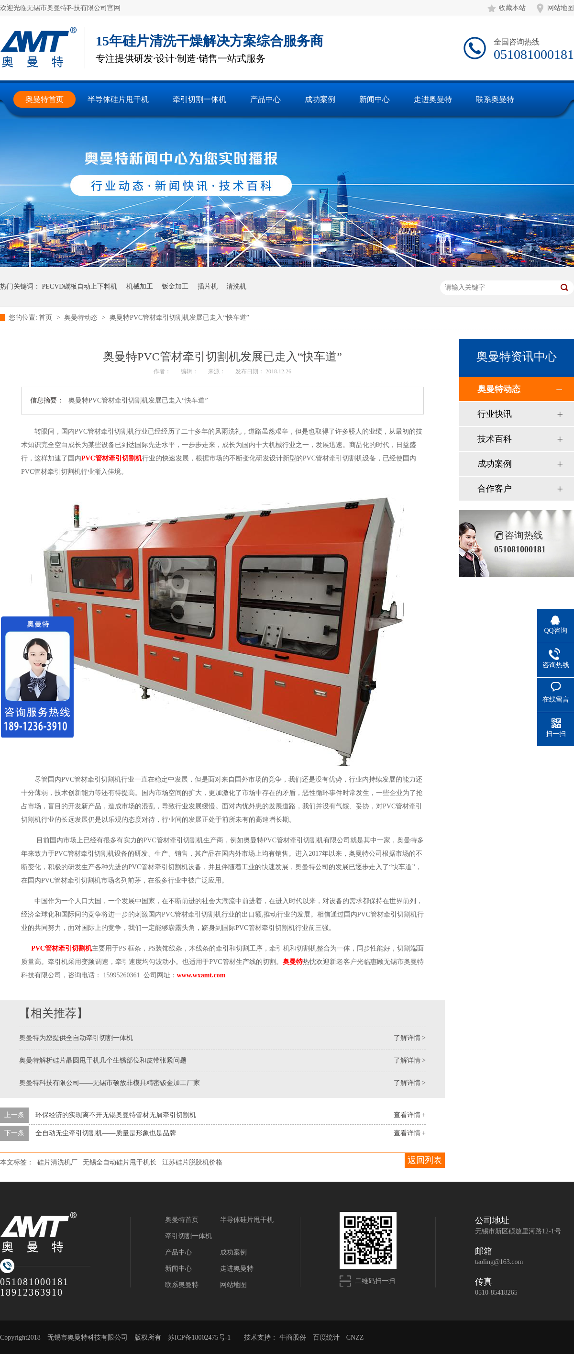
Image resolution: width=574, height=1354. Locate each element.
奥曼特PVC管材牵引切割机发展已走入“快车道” (179, 317)
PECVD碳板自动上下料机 (80, 286)
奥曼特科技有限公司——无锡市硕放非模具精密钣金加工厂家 (109, 1082)
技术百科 (494, 439)
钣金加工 (175, 286)
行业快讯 (494, 414)
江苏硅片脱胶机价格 (192, 1162)
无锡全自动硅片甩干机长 (119, 1162)
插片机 (208, 286)
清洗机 (236, 286)
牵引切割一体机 (188, 1236)
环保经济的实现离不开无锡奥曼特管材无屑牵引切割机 (115, 1115)
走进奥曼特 (237, 1268)
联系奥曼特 (182, 1284)
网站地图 (560, 7)
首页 (46, 317)
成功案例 (494, 464)
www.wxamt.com (201, 975)
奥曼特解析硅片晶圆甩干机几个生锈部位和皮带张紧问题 (103, 1060)
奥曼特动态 (81, 317)
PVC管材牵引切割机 (61, 948)
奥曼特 (293, 961)
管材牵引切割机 (111, 458)
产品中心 (178, 1252)
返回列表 (425, 1160)
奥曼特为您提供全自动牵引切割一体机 (76, 1037)
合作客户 (494, 488)
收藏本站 (512, 7)
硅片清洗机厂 (57, 1162)
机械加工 (139, 286)
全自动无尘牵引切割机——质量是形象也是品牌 (105, 1133)
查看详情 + (410, 1115)
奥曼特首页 (182, 1219)
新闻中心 (178, 1268)
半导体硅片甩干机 (247, 1219)
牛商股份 (292, 1337)
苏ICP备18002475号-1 (199, 1337)
